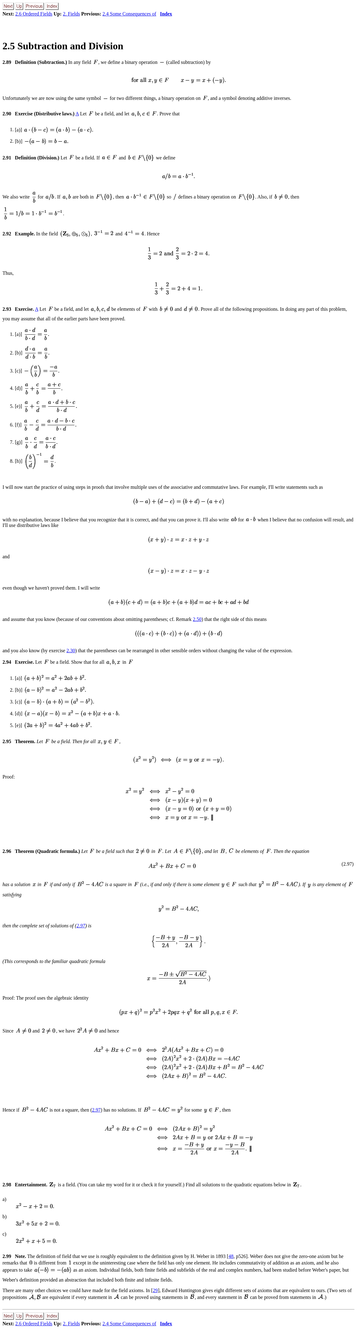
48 (231, 1256)
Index (166, 13)
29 (155, 1290)
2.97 (81, 925)
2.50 (197, 619)
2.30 (70, 650)
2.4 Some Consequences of (129, 13)
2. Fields (71, 13)
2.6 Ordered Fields (33, 13)
